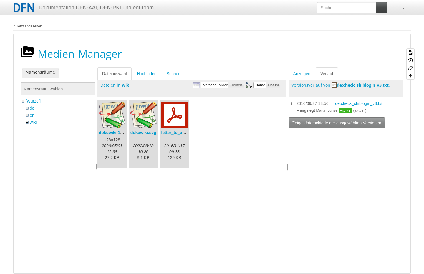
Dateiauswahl (114, 73)
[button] (400, 7)
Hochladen (147, 73)
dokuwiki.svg (143, 132)
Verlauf (326, 73)
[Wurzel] (33, 101)
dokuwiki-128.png (116, 132)
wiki (33, 122)
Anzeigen (301, 73)
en (32, 115)
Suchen (173, 73)
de (32, 108)
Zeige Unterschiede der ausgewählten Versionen (336, 123)
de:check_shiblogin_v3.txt (363, 85)
